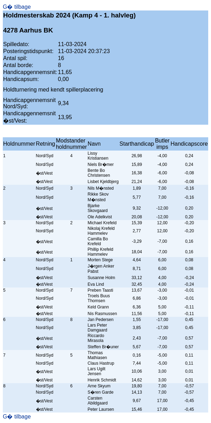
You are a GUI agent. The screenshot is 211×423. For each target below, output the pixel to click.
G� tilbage (17, 7)
